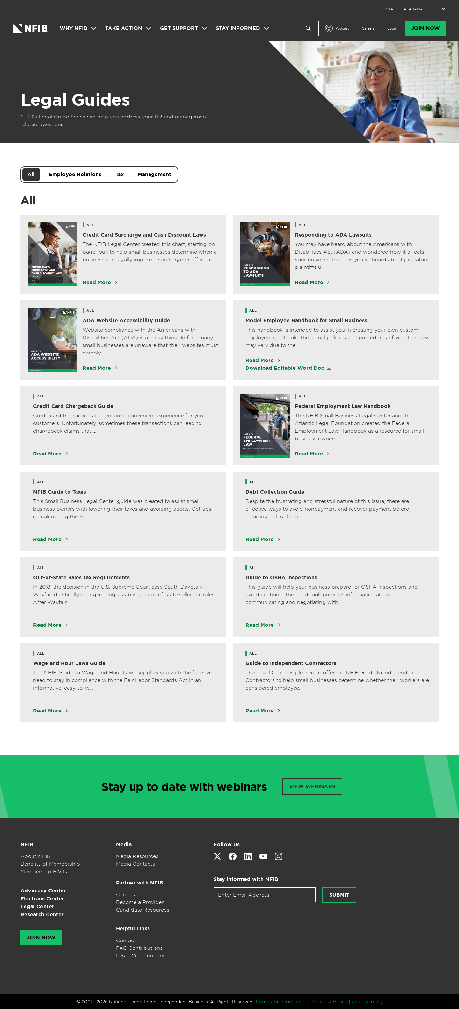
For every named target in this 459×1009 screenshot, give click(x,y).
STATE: (392, 9)
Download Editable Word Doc (284, 368)
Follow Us (227, 844)
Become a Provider (140, 902)
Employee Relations (75, 174)
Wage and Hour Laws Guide (69, 663)
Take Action (123, 28)
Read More (97, 282)
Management (154, 174)
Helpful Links (133, 928)
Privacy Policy (330, 1001)
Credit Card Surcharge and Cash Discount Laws (144, 235)
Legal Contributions (140, 955)
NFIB (26, 844)
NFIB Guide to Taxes (59, 492)
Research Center (42, 914)
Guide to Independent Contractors (290, 663)
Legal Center (37, 906)
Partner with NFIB (139, 882)
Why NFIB (73, 28)
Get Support (179, 28)
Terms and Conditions (282, 1001)
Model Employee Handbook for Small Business (306, 320)
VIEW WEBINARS (312, 786)
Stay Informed (238, 28)
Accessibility (367, 1001)
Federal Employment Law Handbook (342, 406)
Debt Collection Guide (274, 492)
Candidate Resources (142, 909)
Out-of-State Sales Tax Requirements (81, 577)
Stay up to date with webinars (184, 787)
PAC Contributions (139, 948)
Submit (339, 895)
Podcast (342, 28)
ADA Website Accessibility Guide (126, 320)
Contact (126, 940)
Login (392, 28)
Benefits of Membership (50, 864)
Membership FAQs (43, 871)
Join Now (425, 28)
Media (124, 844)
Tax (119, 174)
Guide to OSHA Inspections (281, 577)
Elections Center (42, 898)
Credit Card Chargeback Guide (73, 406)
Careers (368, 28)
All (31, 174)
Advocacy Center (43, 890)
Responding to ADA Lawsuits (333, 235)
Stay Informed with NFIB (246, 879)
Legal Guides (75, 99)
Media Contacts (135, 864)
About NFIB (35, 856)
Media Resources (137, 856)
